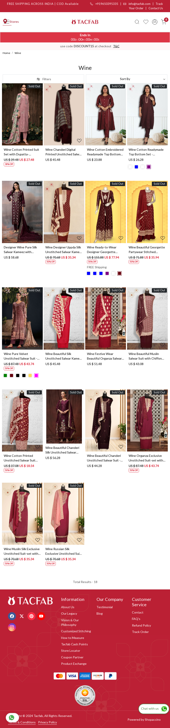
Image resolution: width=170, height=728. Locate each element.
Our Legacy (69, 613)
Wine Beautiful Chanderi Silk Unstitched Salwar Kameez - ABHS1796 (62, 450)
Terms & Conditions (22, 722)
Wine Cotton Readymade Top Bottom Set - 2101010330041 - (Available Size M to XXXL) (146, 152)
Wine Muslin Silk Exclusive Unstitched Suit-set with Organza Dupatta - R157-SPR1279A (22, 551)
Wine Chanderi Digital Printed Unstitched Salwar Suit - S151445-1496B (63, 152)
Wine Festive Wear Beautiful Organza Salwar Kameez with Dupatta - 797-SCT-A (104, 356)
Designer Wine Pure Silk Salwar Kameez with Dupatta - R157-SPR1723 (21, 249)
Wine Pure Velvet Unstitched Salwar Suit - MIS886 (20, 356)
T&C (116, 46)
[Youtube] (41, 615)
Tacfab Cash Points (74, 644)
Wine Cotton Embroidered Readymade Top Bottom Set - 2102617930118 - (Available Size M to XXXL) (105, 152)
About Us (67, 607)
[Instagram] (12, 627)
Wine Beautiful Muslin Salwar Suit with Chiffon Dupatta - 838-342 (145, 356)
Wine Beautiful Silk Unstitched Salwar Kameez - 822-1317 (64, 356)
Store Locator (70, 650)
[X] (22, 615)
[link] (137, 22)
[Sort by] (126, 78)
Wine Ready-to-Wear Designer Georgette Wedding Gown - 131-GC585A (102, 249)
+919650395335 (104, 4)
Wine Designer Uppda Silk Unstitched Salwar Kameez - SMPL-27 (64, 249)
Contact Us (156, 8)
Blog (100, 613)
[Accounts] (154, 22)
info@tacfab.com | (139, 4)
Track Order (140, 632)
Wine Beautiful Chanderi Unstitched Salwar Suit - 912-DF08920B (104, 458)
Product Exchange (74, 663)
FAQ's (136, 619)
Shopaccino (153, 719)
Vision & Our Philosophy (70, 622)
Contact (137, 612)
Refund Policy (141, 625)
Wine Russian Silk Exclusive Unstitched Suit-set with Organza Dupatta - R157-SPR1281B (63, 551)
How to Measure (72, 638)
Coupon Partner (72, 657)
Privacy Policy (47, 722)
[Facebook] (12, 615)
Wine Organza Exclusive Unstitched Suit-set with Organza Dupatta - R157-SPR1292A (146, 458)
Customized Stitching (76, 631)
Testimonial (105, 607)
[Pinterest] (32, 615)
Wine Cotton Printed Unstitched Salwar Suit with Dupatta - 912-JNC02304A (19, 458)
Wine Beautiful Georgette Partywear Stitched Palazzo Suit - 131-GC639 (147, 249)
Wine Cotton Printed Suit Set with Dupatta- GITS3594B (21, 152)
